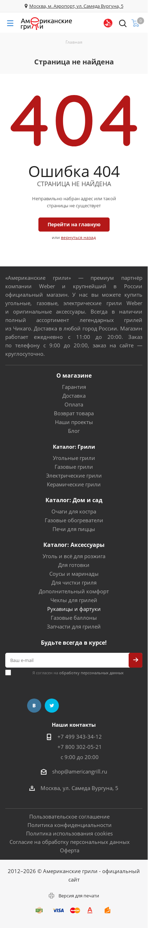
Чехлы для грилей (73, 600)
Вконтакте (34, 706)
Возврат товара (74, 413)
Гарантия (74, 386)
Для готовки (74, 564)
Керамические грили (74, 484)
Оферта (69, 850)
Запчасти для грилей (74, 626)
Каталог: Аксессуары (74, 545)
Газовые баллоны (74, 617)
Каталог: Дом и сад (74, 500)
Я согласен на (78, 672)
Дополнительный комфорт (74, 591)
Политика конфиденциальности (69, 824)
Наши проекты (74, 421)
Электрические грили (74, 475)
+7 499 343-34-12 (79, 736)
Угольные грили (74, 457)
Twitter (52, 706)
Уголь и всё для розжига (74, 556)
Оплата (73, 404)
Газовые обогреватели (74, 520)
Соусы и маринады (74, 573)
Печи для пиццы (74, 528)
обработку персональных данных (91, 672)
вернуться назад (78, 237)
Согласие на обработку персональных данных (70, 841)
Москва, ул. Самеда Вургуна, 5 (79, 787)
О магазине (74, 375)
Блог (74, 430)
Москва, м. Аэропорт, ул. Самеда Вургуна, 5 (76, 6)
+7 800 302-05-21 (79, 746)
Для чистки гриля (74, 582)
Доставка (74, 395)
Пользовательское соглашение (69, 816)
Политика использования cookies (69, 833)
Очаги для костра (73, 511)
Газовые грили (74, 466)
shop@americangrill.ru (79, 771)
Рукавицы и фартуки (74, 608)
